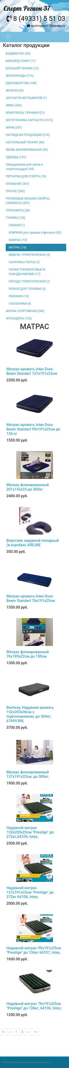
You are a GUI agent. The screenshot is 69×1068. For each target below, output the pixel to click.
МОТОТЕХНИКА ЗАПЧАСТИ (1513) (29, 120)
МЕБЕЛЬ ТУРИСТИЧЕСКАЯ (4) (29, 255)
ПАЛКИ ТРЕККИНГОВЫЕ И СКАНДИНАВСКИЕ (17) (27, 272)
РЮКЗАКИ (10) (19, 296)
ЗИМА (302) (14, 105)
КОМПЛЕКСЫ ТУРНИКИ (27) (25, 112)
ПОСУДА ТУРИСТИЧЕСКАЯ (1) (29, 281)
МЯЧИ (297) (14, 127)
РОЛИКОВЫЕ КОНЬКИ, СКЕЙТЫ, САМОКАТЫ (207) (28, 201)
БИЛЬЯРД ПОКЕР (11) (21, 61)
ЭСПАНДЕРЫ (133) (19, 318)
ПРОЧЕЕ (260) (15, 191)
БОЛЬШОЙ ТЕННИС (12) (22, 68)
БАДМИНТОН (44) (18, 53)
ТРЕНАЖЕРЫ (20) (18, 210)
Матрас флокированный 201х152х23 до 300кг (27, 487)
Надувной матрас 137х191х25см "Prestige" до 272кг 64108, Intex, (30, 892)
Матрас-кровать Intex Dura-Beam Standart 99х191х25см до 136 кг (33, 429)
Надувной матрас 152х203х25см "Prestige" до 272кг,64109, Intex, (30, 832)
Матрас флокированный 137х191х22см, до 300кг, (27, 774)
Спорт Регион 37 (27, 8)
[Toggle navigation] (8, 37)
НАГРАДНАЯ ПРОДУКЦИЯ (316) (28, 135)
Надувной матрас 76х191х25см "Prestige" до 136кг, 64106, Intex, (33, 1005)
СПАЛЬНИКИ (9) (20, 303)
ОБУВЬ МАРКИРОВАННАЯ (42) (27, 149)
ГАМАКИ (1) (17, 225)
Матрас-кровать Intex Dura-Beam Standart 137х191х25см (31, 371)
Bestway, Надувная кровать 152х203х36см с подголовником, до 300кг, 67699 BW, (30, 714)
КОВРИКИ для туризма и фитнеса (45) (35, 232)
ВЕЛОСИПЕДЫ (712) (20, 76)
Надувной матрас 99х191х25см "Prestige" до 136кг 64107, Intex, (33, 950)
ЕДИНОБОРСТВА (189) (21, 83)
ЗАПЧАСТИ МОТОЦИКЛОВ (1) (26, 98)
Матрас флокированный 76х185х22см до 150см (27, 654)
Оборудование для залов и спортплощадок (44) (24, 167)
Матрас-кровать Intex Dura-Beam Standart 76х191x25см (30, 598)
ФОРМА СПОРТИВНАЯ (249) (25, 311)
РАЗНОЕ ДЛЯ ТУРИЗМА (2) (27, 289)
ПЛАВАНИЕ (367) (17, 184)
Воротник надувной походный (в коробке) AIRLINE (32, 542)
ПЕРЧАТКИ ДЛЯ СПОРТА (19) (26, 176)
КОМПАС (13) (18, 240)
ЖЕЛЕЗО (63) (15, 90)
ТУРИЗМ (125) (15, 218)
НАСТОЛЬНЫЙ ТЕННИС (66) (25, 142)
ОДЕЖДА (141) (16, 157)
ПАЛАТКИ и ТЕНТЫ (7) (24, 262)
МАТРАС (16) (17, 247)
